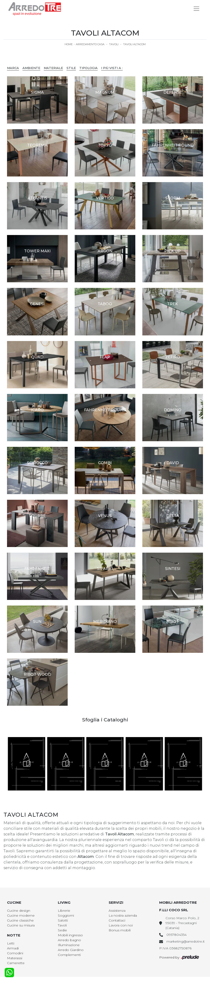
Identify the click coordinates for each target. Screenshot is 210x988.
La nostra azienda (123, 915)
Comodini (15, 953)
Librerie (64, 910)
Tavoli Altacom (134, 44)
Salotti (63, 920)
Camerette (16, 963)
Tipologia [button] (88, 68)
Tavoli (113, 44)
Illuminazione (69, 945)
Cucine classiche (20, 920)
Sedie (62, 930)
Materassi (14, 958)
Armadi (13, 948)
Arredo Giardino (71, 950)
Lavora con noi (121, 925)
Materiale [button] (53, 68)
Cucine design (18, 910)
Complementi (69, 955)
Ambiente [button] (31, 68)
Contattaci (117, 920)
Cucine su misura (21, 925)
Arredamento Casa (90, 44)
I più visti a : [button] (112, 68)
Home (69, 44)
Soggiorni (66, 915)
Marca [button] (13, 68)
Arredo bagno (69, 940)
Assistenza (117, 910)
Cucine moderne (21, 915)
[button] (197, 764)
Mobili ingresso (70, 935)
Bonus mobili (120, 930)
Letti (10, 943)
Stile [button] (71, 68)
